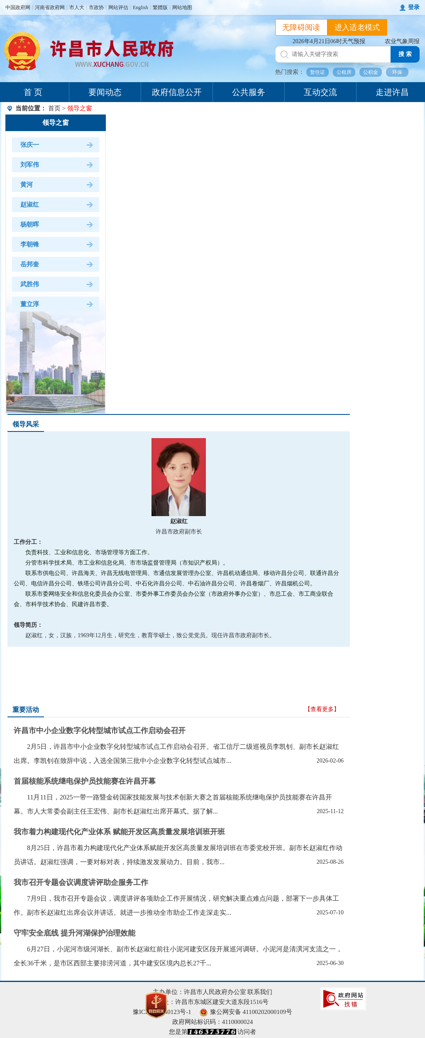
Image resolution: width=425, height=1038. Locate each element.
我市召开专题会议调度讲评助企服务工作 (81, 882)
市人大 (76, 7)
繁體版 (160, 7)
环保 (397, 72)
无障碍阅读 (301, 27)
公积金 (370, 72)
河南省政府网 (50, 7)
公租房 (344, 72)
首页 (54, 108)
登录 (414, 7)
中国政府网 (17, 7)
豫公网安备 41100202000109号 (246, 1012)
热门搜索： (289, 72)
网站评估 (118, 7)
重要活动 (25, 709)
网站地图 (182, 7)
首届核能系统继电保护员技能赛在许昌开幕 (85, 781)
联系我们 (259, 992)
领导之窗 (55, 122)
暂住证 (317, 72)
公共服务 (248, 92)
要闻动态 (105, 92)
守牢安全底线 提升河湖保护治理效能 (74, 933)
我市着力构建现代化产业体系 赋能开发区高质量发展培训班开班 (119, 832)
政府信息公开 (177, 92)
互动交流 (320, 92)
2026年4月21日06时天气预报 (329, 41)
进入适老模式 (357, 27)
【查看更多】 (322, 709)
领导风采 (25, 424)
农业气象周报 (402, 41)
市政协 (96, 7)
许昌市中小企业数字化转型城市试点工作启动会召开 (100, 730)
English (140, 7)
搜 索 (405, 54)
